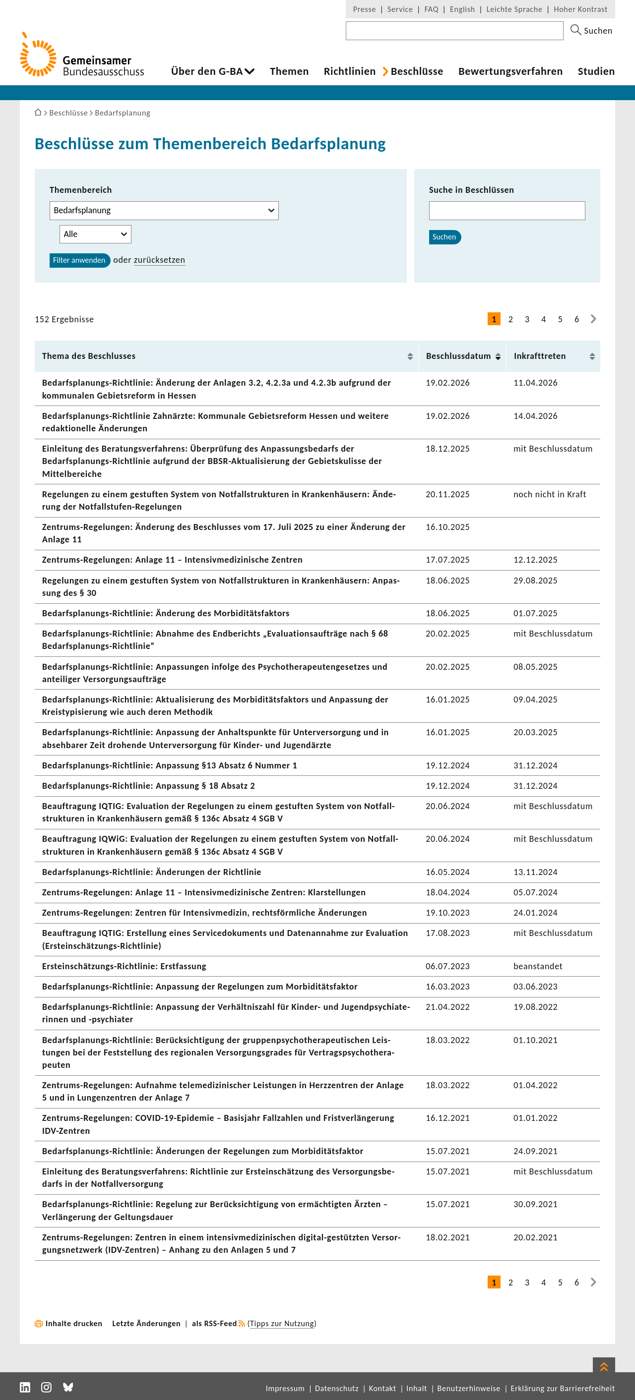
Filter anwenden (79, 260)
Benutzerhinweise (469, 1388)
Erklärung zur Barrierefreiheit (562, 1388)
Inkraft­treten (540, 355)
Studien (596, 71)
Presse (364, 9)
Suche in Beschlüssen (471, 189)
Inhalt (416, 1388)
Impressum (285, 1388)
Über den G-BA (207, 71)
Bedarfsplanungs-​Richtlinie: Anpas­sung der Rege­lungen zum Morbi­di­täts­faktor (200, 986)
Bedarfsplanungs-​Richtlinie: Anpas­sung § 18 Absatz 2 (148, 785)
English (462, 9)
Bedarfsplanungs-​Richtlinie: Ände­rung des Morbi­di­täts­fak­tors (166, 613)
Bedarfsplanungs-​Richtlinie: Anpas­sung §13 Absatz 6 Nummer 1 (169, 765)
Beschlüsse (417, 71)
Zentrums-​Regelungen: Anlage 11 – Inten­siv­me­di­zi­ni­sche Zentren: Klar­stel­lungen (204, 892)
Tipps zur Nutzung (282, 1323)
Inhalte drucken (74, 1323)
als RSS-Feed (214, 1323)
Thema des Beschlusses (89, 355)
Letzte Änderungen (147, 1323)
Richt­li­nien (350, 71)
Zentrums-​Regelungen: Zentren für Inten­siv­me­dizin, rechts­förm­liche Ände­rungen (204, 912)
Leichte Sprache (515, 9)
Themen (289, 71)
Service (400, 9)
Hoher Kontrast (581, 9)
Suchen (444, 236)
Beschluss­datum (458, 355)
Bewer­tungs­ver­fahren (510, 71)
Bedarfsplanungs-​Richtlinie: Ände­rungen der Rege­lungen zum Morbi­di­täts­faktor (203, 1151)
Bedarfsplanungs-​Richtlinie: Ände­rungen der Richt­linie (151, 872)
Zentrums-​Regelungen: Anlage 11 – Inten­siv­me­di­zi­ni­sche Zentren (172, 559)
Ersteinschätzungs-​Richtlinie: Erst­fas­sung (124, 966)
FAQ (432, 9)
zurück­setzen (160, 259)
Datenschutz (337, 1388)
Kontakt (382, 1388)
